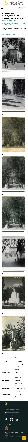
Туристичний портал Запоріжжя (14, 432)
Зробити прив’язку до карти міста (9, 34)
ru (26, 7)
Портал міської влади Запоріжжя (14, 428)
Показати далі (14, 357)
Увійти (20, 7)
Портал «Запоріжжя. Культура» (13, 436)
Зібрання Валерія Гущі (12, 20)
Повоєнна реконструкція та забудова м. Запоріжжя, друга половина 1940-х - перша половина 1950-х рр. (13, 23)
